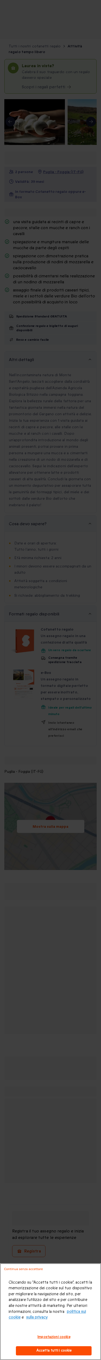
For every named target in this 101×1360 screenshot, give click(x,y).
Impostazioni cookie (53, 1337)
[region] (50, 1311)
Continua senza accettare (23, 1269)
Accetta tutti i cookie (54, 1350)
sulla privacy (37, 1317)
